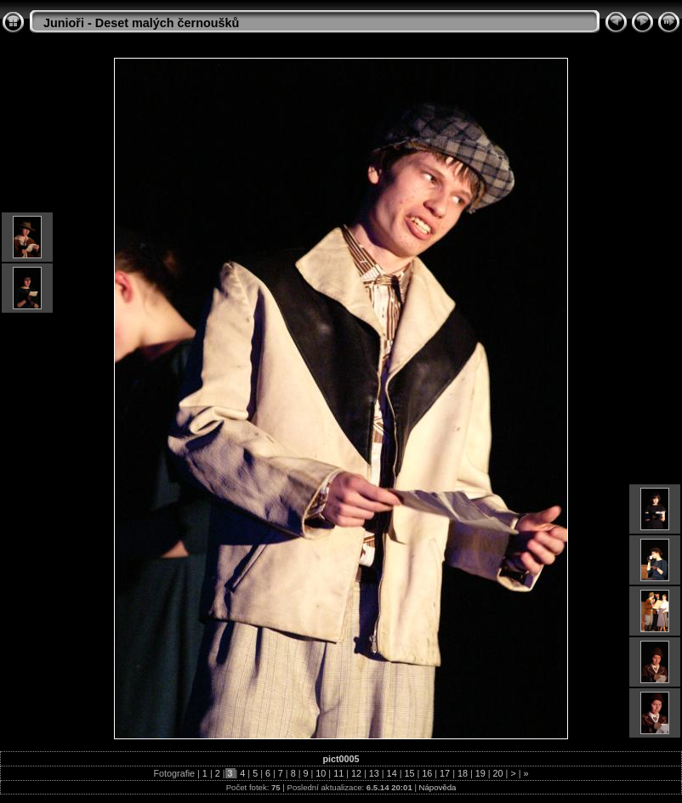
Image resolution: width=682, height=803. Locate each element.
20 (498, 773)
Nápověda (438, 787)
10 (320, 773)
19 (480, 773)
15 (409, 773)
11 (338, 773)
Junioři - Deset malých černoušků (141, 23)
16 (427, 773)
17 (444, 773)
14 (392, 773)
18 (462, 773)
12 (356, 773)
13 (374, 773)
